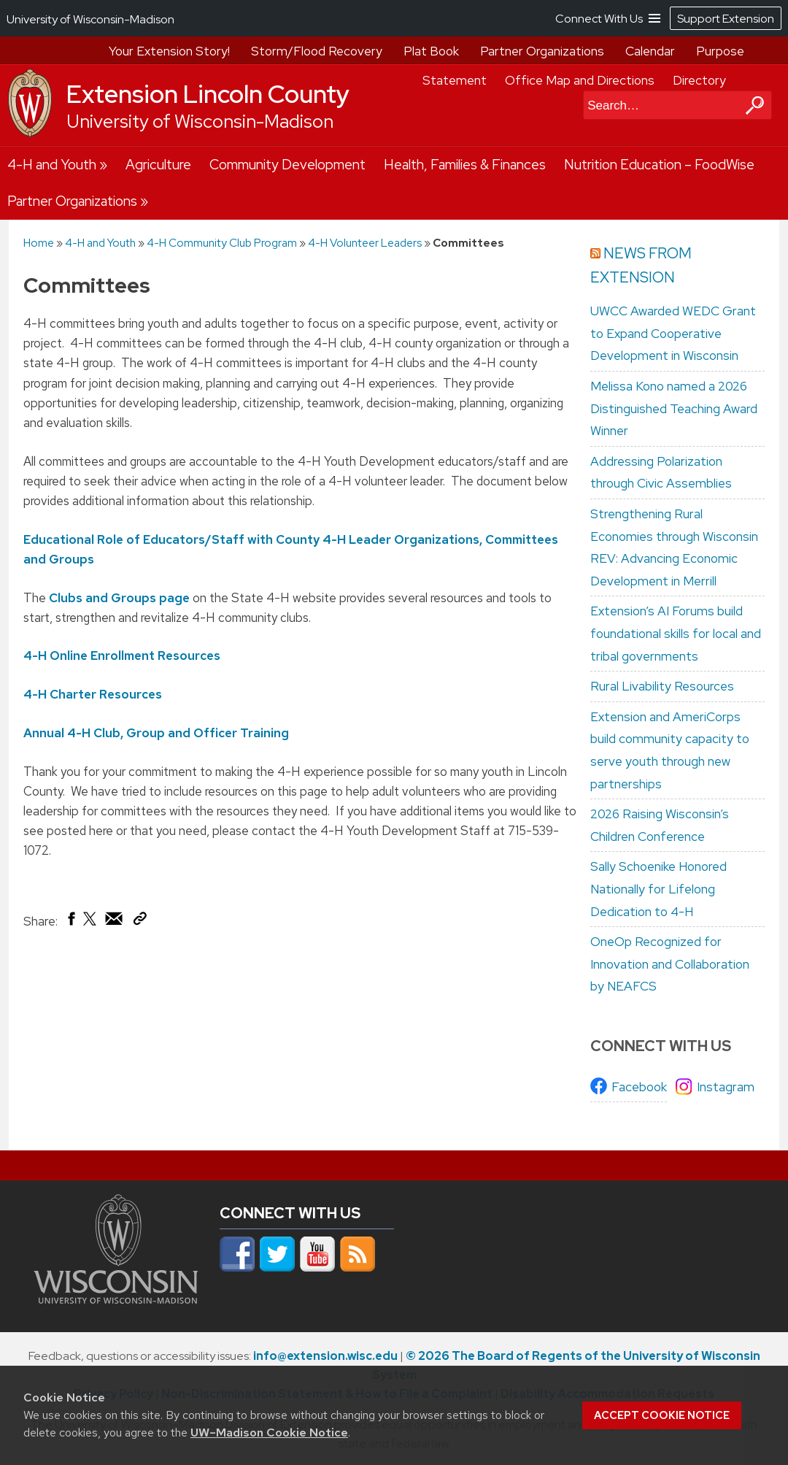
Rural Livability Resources (662, 686)
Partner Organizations (542, 51)
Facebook (639, 1087)
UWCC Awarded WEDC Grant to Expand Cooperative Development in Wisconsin (673, 333)
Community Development (287, 164)
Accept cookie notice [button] (662, 1415)
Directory (699, 80)
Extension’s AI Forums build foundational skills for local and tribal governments (675, 633)
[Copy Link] (139, 921)
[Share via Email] (114, 922)
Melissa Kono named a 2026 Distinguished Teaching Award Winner (673, 408)
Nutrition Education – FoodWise (659, 164)
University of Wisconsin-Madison (199, 121)
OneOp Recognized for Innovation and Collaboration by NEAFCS (669, 964)
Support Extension (725, 18)
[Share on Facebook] (70, 922)
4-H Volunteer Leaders (365, 242)
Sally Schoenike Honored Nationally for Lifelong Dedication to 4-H (658, 888)
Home (38, 242)
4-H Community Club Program (222, 242)
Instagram (725, 1087)
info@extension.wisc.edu (325, 1356)
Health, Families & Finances (465, 164)
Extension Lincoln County (207, 94)
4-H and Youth (51, 164)
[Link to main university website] (116, 1299)
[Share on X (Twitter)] (90, 924)
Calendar (650, 51)
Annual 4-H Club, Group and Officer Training (156, 732)
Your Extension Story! (169, 51)
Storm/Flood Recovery (316, 51)
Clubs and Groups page (121, 597)
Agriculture (158, 164)
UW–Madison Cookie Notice (269, 1432)
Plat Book (431, 51)
